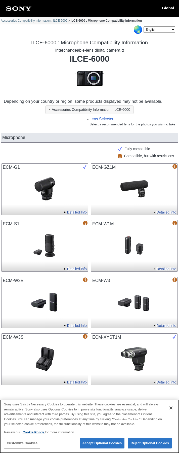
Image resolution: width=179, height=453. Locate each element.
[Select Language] (159, 29)
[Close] (170, 408)
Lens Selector (101, 119)
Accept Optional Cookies (102, 444)
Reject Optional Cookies (149, 444)
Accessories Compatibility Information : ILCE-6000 (34, 20)
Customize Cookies (22, 444)
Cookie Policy (34, 433)
